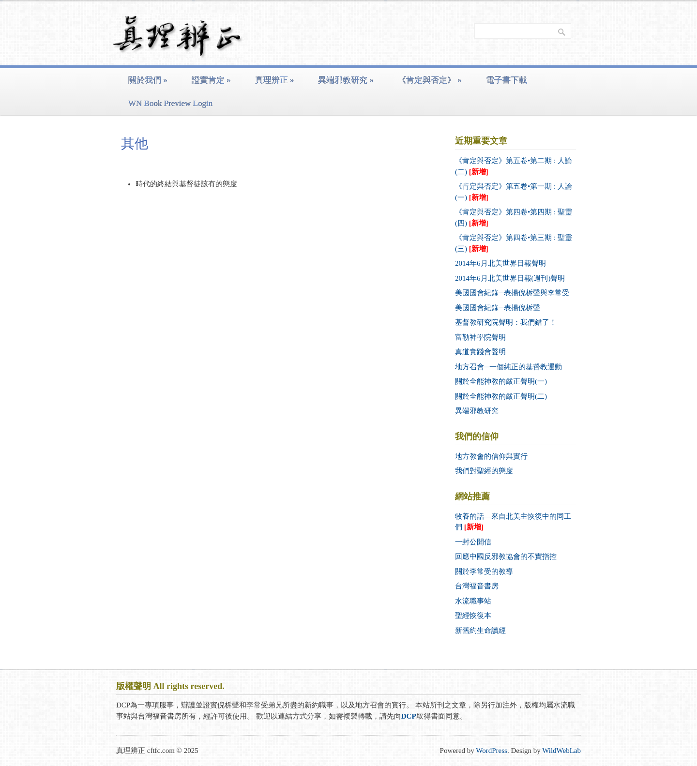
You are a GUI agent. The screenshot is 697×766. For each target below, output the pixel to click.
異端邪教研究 (346, 80)
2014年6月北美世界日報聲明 (500, 263)
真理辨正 (274, 80)
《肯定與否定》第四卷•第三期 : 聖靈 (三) (513, 243)
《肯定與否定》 (430, 80)
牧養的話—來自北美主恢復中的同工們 (513, 521)
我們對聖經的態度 (484, 471)
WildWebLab (561, 750)
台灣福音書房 (477, 586)
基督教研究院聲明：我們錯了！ (506, 322)
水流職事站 (473, 601)
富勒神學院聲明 (480, 337)
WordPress (491, 750)
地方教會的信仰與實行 (491, 456)
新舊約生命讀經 (480, 630)
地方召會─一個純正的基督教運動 (508, 367)
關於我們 (147, 80)
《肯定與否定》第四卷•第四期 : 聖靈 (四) (513, 217)
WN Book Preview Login (170, 103)
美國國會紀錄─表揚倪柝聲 (497, 308)
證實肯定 (211, 80)
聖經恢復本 (473, 615)
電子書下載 (506, 80)
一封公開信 (473, 542)
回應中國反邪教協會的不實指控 (506, 556)
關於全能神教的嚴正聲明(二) (501, 396)
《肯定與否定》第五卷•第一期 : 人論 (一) (513, 191)
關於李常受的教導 (484, 571)
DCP (408, 716)
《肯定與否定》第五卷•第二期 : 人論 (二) (513, 166)
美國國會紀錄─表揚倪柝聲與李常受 (512, 293)
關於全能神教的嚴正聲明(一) (501, 381)
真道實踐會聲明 (480, 352)
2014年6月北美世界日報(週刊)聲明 (510, 278)
